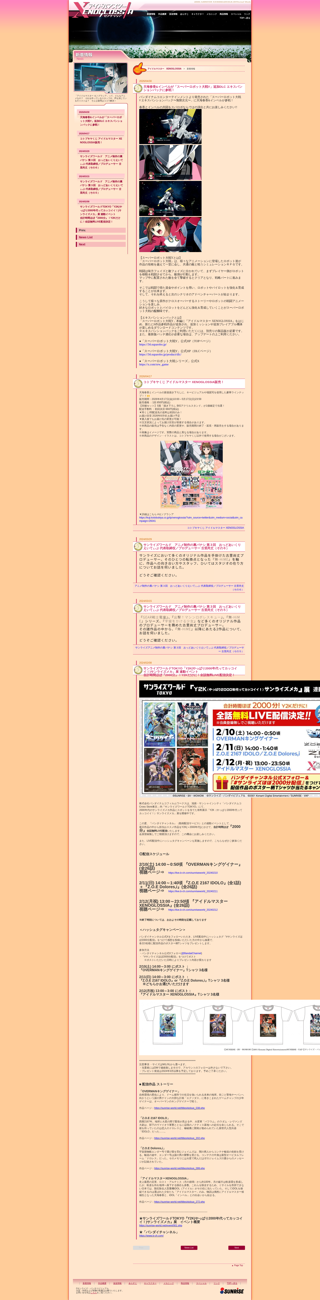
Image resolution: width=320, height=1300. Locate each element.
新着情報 (151, 14)
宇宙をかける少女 (179, 620)
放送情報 (173, 14)
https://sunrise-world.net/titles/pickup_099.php (179, 1168)
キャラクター (197, 14)
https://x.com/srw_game (154, 364)
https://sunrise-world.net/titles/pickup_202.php (179, 1138)
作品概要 (162, 14)
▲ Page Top (237, 1265)
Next (82, 244)
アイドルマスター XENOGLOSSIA (164, 69)
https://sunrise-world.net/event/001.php (160, 1225)
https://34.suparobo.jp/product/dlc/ (160, 354)
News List (85, 237)
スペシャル (236, 14)
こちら (94, 1292)
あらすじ (184, 14)
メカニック (212, 14)
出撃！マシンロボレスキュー (197, 617)
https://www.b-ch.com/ (151, 1235)
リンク (247, 14)
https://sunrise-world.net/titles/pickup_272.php (179, 1201)
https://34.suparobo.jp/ (153, 344)
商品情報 (224, 14)
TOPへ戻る (245, 18)
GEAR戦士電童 (154, 617)
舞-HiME (221, 559)
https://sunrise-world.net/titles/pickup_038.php (179, 1108)
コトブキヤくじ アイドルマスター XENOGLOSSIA (215, 527)
